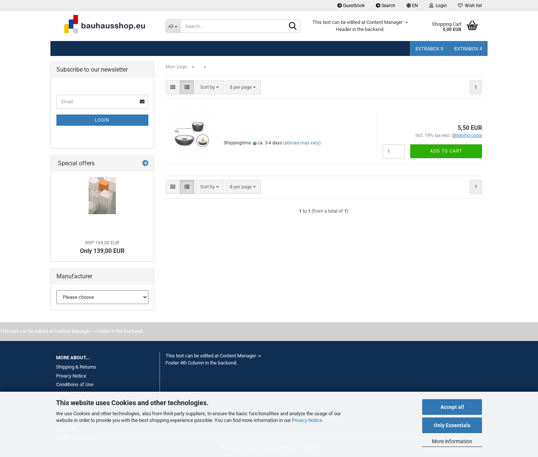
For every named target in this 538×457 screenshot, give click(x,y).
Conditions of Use (74, 384)
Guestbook (351, 5)
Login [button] (438, 5)
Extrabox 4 (468, 48)
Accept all (452, 407)
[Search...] (173, 26)
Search (385, 5)
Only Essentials (452, 425)
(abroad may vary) (302, 142)
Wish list (470, 5)
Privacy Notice (307, 420)
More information (452, 441)
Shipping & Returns (76, 367)
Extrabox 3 (429, 48)
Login (102, 120)
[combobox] (209, 87)
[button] (412, 5)
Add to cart (446, 151)
